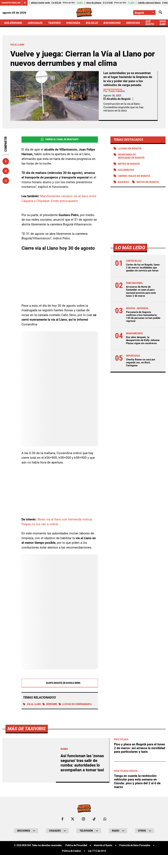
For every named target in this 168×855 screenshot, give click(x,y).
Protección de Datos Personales (134, 845)
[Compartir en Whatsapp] (5, 180)
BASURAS (123, 182)
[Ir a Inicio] (84, 12)
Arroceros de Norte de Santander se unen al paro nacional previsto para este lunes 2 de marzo (141, 291)
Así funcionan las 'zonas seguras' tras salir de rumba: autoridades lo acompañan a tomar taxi (82, 763)
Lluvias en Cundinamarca (75, 704)
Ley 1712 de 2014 (97, 851)
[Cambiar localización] (144, 12)
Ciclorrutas (126, 169)
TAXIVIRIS (54, 22)
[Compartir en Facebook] (5, 161)
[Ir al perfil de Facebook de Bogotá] (62, 819)
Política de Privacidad (76, 845)
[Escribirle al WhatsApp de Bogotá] (104, 819)
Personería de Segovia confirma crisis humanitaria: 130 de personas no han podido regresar (143, 317)
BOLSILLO (92, 22)
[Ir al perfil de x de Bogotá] (72, 819)
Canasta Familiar (10, 2)
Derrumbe (49, 704)
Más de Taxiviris (27, 728)
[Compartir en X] (5, 171)
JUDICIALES (35, 22)
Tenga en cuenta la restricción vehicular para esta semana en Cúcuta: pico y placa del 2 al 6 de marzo (137, 781)
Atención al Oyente (103, 845)
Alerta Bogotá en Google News (59, 683)
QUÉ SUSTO (149, 23)
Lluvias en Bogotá (129, 148)
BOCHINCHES (112, 22)
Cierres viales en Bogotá (134, 176)
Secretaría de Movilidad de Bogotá (131, 156)
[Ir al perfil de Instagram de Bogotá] (83, 819)
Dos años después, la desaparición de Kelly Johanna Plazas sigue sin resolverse (142, 340)
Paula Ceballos (117, 91)
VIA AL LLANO (32, 704)
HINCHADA (73, 22)
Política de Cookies (71, 851)
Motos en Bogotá (147, 182)
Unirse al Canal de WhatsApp (60, 139)
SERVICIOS (133, 22)
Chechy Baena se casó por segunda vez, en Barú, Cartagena (140, 362)
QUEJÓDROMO (13, 22)
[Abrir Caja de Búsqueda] (160, 12)
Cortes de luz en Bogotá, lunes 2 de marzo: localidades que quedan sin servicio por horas (143, 267)
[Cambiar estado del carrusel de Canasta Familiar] (25, 3)
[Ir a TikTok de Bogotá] (94, 819)
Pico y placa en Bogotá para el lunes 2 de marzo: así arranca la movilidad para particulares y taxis (139, 748)
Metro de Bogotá (129, 163)
